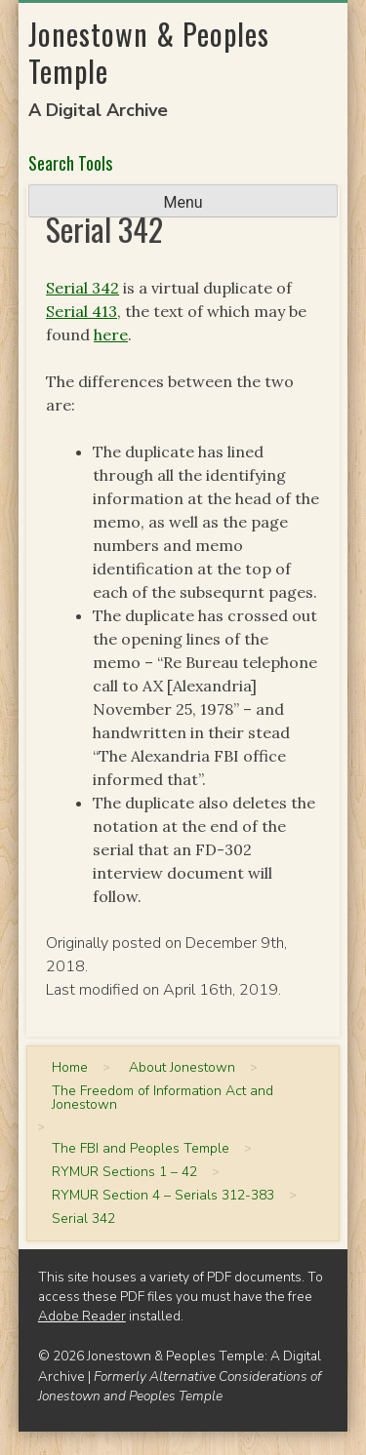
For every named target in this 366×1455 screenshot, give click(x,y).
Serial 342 (82, 287)
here (111, 334)
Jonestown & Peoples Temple (148, 52)
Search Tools (70, 163)
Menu (182, 202)
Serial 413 (81, 311)
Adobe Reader (82, 1316)
